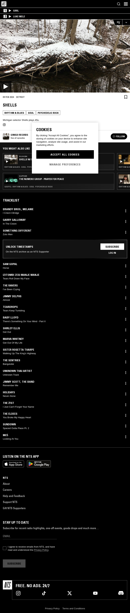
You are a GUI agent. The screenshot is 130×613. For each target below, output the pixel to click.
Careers (7, 489)
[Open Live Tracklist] (117, 22)
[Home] (3, 3)
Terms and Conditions (73, 608)
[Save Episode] (125, 97)
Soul (31, 112)
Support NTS (10, 502)
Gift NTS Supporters (14, 508)
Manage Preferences (65, 164)
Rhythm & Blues (14, 112)
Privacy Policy (41, 550)
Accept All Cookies (65, 154)
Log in (112, 252)
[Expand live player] (126, 22)
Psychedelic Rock (48, 112)
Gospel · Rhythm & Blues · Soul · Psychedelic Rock (28, 186)
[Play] (65, 56)
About (6, 483)
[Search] (118, 3)
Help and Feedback (14, 496)
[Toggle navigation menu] (126, 4)
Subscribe (112, 246)
